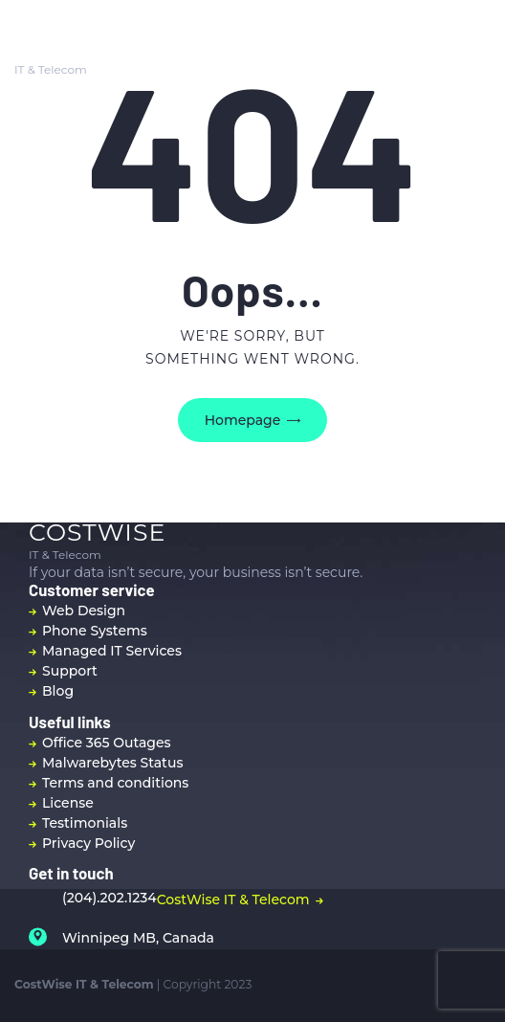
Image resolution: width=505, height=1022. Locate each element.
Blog (58, 691)
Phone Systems (94, 630)
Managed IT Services (112, 650)
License (68, 802)
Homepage (243, 420)
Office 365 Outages (106, 742)
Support (70, 670)
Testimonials (84, 823)
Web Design (83, 610)
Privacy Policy (88, 843)
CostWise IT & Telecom (233, 899)
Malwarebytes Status (112, 762)
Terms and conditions (115, 782)
